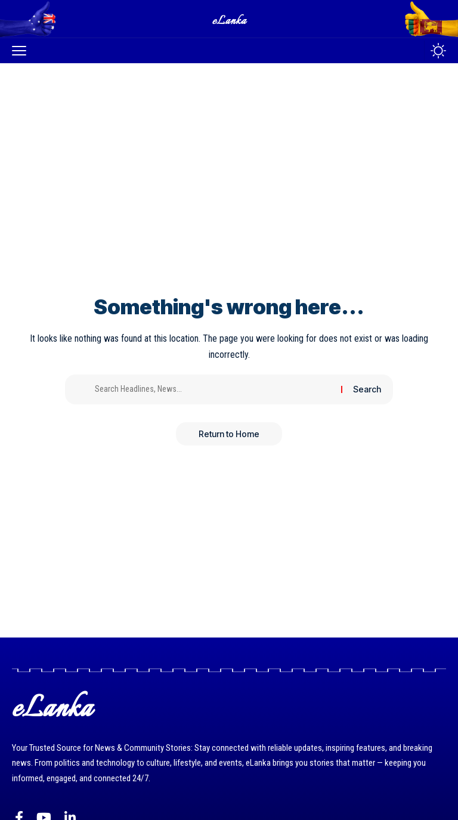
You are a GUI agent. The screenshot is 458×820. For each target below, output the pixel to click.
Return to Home (229, 434)
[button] (22, 50)
